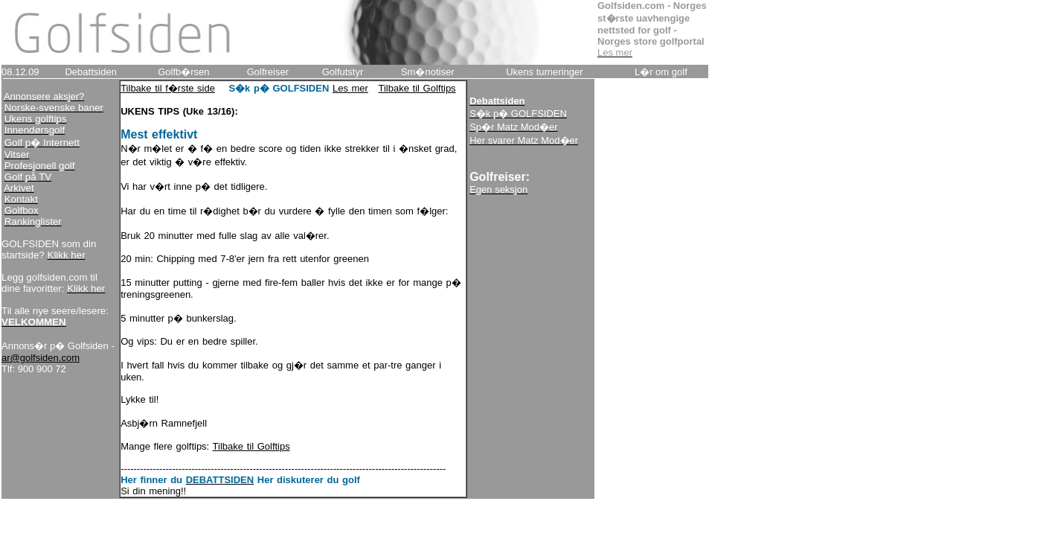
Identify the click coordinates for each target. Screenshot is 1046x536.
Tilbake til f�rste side (168, 88)
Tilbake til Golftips (417, 88)
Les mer (350, 88)
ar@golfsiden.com (40, 357)
